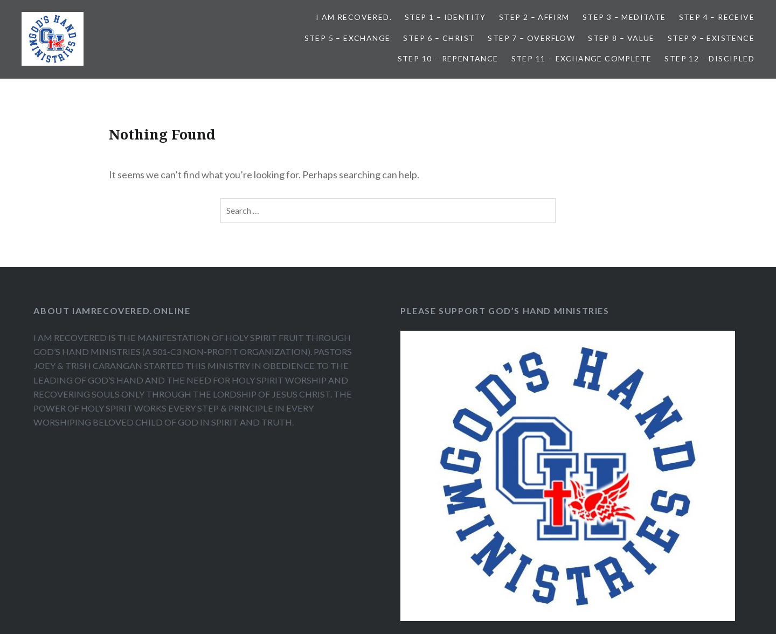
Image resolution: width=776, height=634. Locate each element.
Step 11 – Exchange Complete (581, 58)
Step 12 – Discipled (709, 58)
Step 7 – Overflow (531, 38)
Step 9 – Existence (711, 38)
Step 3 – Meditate (624, 17)
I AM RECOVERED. (354, 17)
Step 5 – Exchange (347, 38)
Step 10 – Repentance (448, 58)
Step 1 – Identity (445, 17)
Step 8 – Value (621, 38)
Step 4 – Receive (716, 17)
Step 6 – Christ (439, 38)
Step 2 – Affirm (534, 17)
